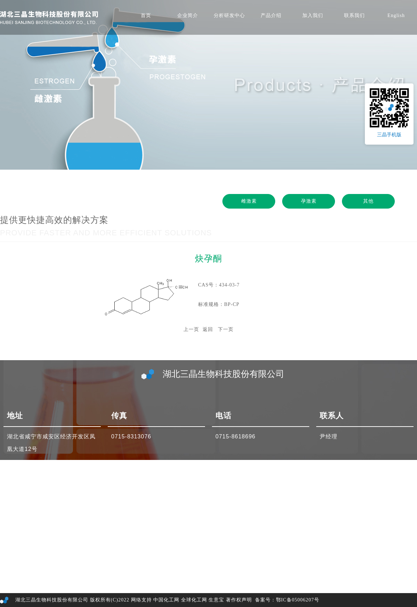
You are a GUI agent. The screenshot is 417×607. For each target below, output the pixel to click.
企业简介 (187, 15)
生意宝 (216, 599)
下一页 (226, 329)
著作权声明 (239, 599)
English (396, 15)
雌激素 (249, 201)
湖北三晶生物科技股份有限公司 (51, 599)
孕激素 (309, 201)
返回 (208, 329)
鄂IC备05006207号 (297, 599)
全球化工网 (194, 599)
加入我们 (312, 15)
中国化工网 (166, 599)
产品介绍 (271, 15)
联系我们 (354, 15)
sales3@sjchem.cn (137, 511)
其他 (368, 201)
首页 (146, 15)
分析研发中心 (229, 15)
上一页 (191, 329)
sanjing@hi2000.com (140, 531)
